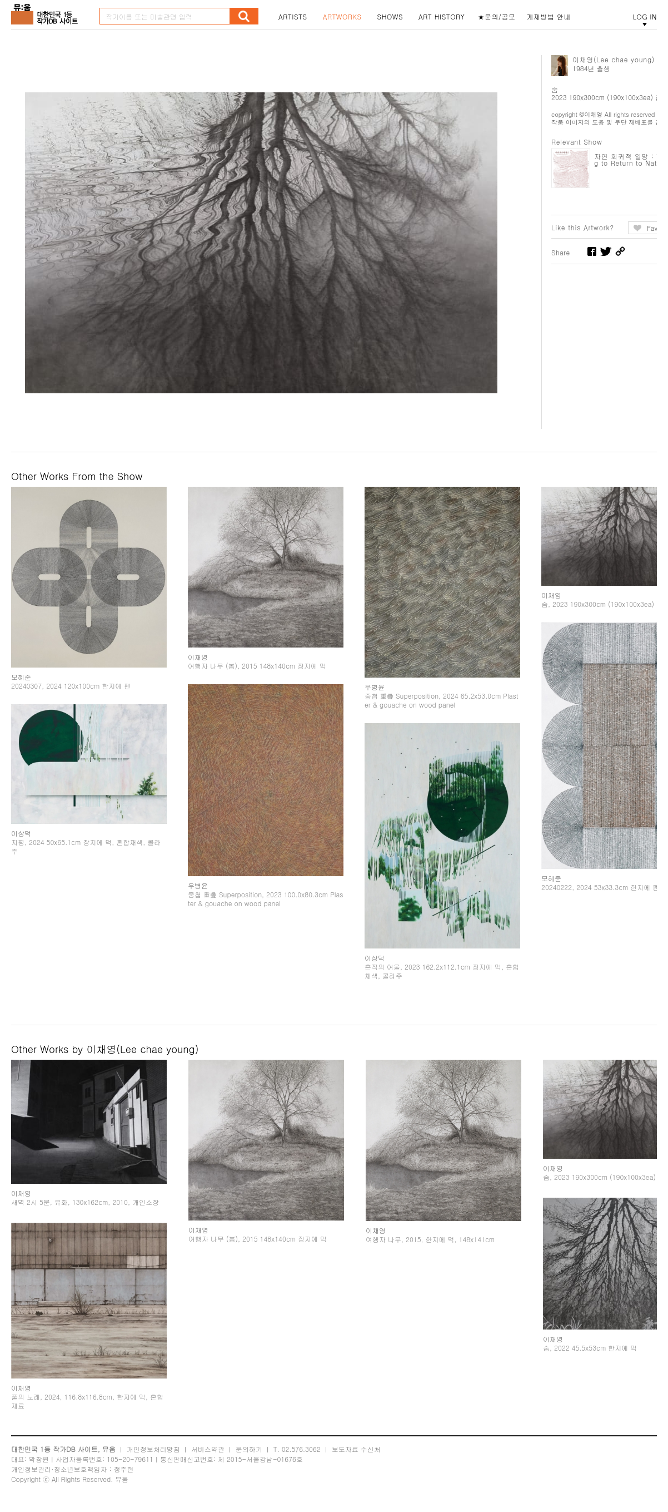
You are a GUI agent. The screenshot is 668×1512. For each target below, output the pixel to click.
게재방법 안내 (549, 16)
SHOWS (390, 16)
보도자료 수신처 (356, 1449)
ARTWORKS (342, 16)
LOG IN (644, 16)
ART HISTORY (441, 16)
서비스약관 (208, 1449)
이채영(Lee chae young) (613, 59)
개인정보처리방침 (153, 1449)
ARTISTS (292, 16)
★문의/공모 (497, 16)
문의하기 (249, 1449)
